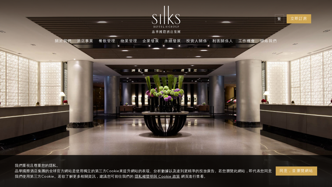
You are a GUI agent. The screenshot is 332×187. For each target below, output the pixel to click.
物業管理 (129, 41)
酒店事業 (85, 41)
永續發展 (172, 41)
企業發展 (151, 41)
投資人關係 (196, 41)
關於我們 (63, 41)
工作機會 (246, 41)
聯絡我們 (268, 41)
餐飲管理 (107, 41)
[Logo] (166, 20)
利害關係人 (222, 41)
